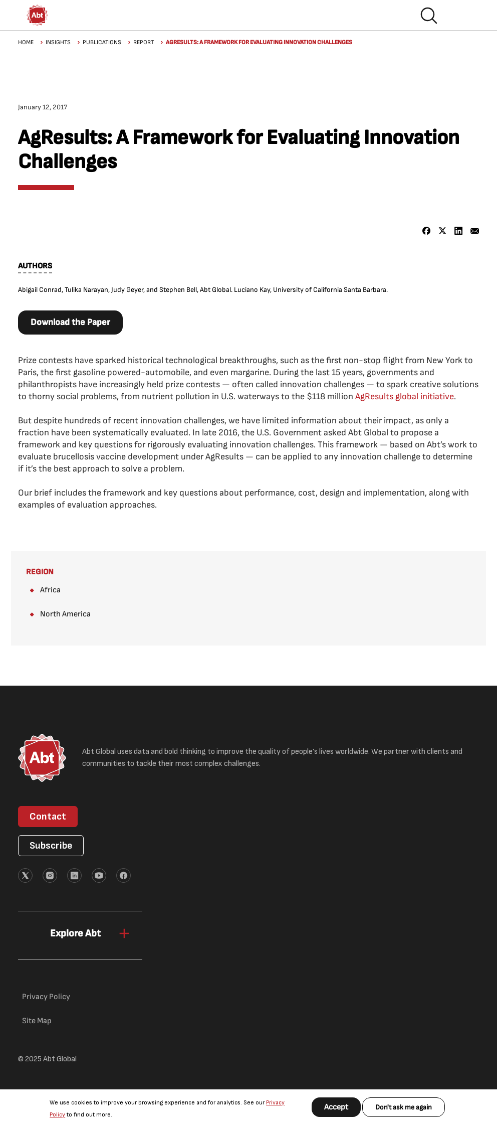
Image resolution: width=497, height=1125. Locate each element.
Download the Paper (70, 322)
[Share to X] (442, 231)
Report (143, 42)
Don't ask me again (403, 1107)
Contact (48, 817)
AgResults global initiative (404, 396)
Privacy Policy (46, 997)
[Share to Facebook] (426, 231)
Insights (58, 42)
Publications (102, 42)
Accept (336, 1107)
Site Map (37, 1021)
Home (26, 42)
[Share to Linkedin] (458, 231)
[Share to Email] (474, 231)
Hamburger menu (461, 16)
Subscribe (51, 846)
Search (429, 16)
